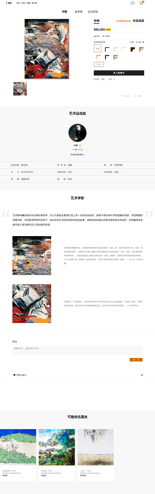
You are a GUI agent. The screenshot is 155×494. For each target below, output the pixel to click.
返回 (10, 3)
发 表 (136, 360)
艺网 (18, 3)
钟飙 (28, 3)
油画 (23, 3)
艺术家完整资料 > (77, 155)
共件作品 (77, 149)
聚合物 (34, 3)
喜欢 (126, 96)
